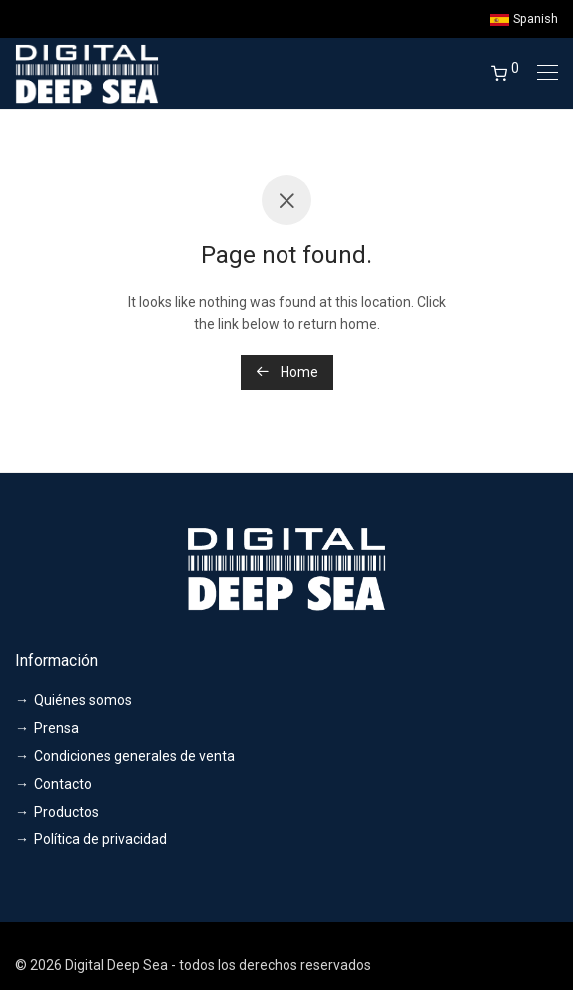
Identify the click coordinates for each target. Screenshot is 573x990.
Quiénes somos (83, 700)
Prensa (56, 728)
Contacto (63, 784)
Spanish (524, 19)
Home (287, 372)
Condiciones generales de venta (134, 756)
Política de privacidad (100, 839)
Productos (66, 812)
